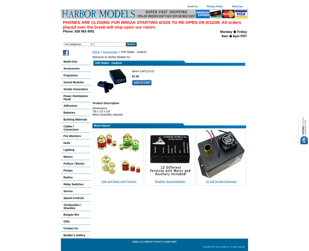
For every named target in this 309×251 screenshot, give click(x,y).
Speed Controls (73, 198)
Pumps (68, 170)
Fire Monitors (72, 136)
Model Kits (70, 61)
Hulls (66, 142)
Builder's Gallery (74, 235)
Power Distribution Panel (75, 97)
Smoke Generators (75, 89)
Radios (68, 177)
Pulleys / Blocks (74, 163)
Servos (68, 191)
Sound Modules (73, 82)
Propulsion (70, 75)
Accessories (110, 52)
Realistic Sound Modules (170, 181)
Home (96, 52)
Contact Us (70, 228)
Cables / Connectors (71, 128)
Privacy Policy (215, 6)
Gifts (66, 221)
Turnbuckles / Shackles (72, 206)
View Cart (237, 6)
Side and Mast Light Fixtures (118, 181)
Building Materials (75, 119)
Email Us (193, 6)
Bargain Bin (71, 214)
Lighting (68, 149)
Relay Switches (73, 184)
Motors (68, 156)
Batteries (69, 112)
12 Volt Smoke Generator (221, 181)
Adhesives (70, 105)
